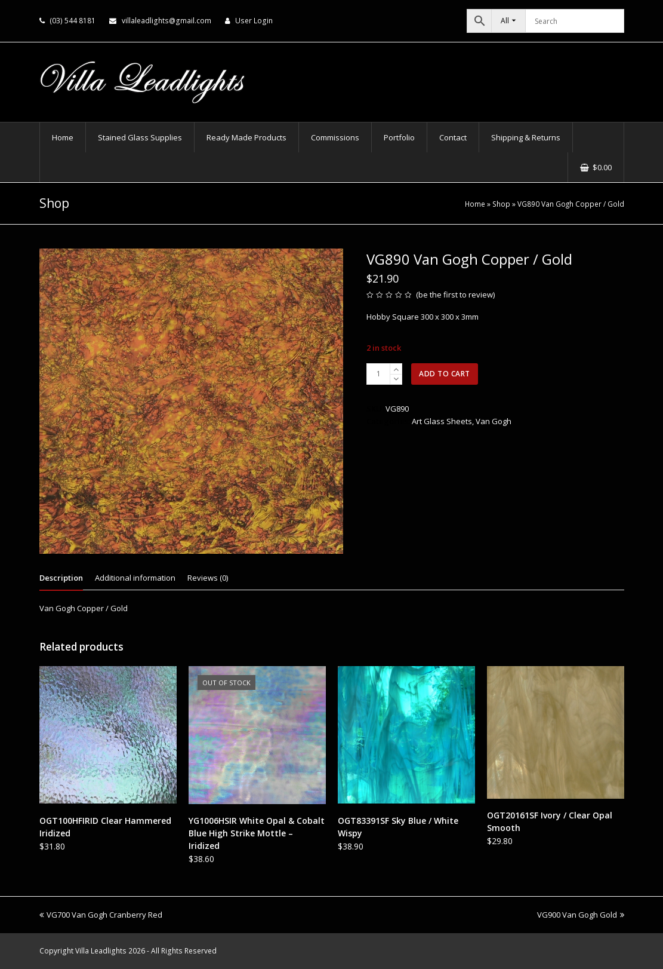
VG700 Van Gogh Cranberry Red (100, 914)
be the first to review (455, 294)
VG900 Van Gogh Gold (580, 914)
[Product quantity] (378, 374)
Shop (501, 203)
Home (475, 203)
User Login (254, 21)
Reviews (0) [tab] (207, 577)
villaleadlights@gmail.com (166, 21)
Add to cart (444, 374)
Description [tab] (61, 577)
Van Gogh (493, 421)
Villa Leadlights (101, 951)
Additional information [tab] (135, 577)
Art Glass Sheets (442, 421)
